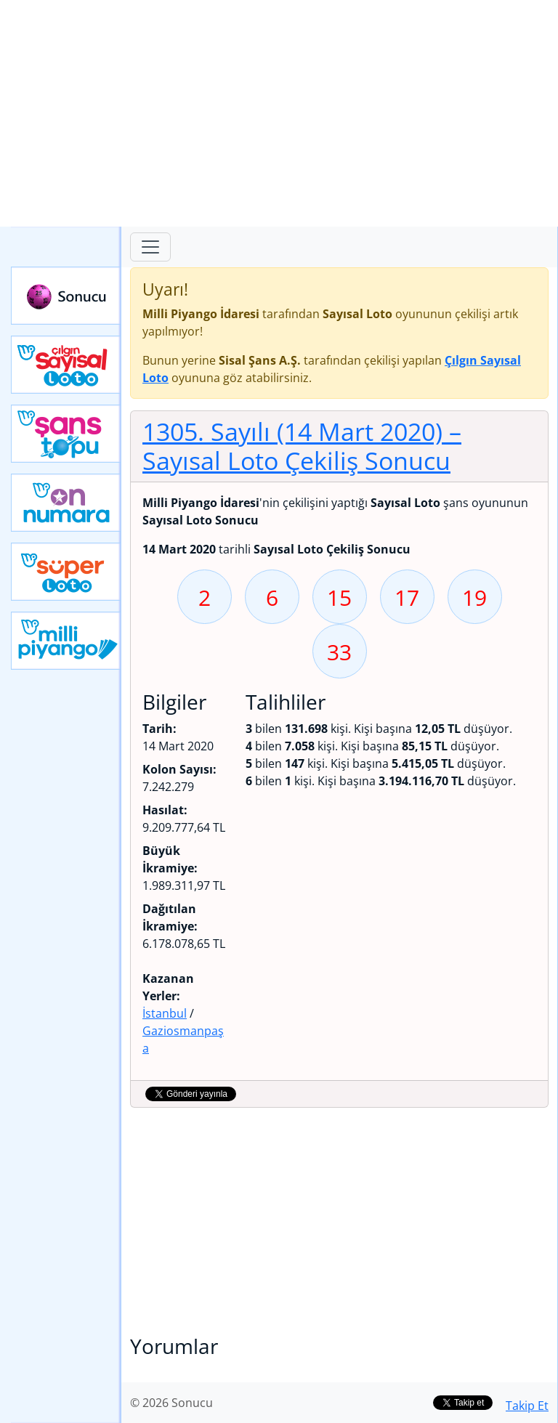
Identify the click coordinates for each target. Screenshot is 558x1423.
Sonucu (66, 296)
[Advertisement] (279, 113)
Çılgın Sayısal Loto (66, 365)
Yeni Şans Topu (66, 434)
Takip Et (527, 1406)
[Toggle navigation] (150, 247)
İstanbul (164, 1013)
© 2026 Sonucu (171, 1403)
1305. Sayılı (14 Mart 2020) (301, 446)
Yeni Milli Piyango (66, 641)
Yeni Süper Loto (66, 572)
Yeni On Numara (66, 503)
